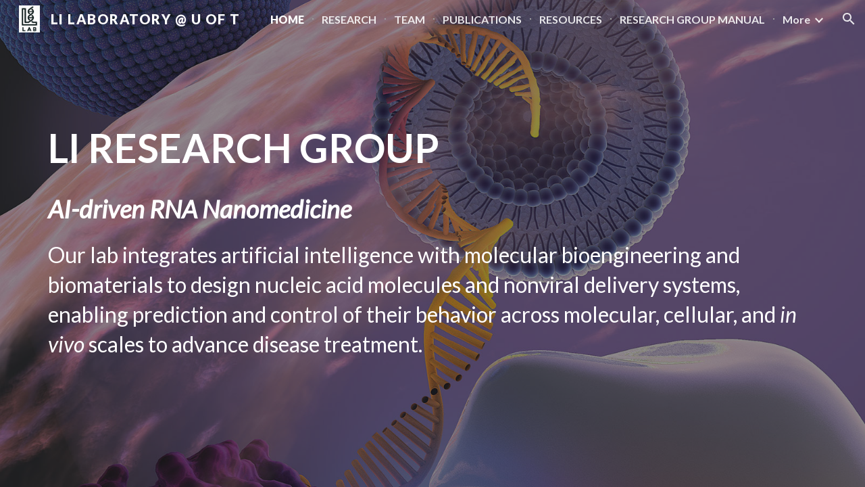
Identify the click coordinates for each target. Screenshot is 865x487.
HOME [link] (287, 19)
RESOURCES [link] (570, 19)
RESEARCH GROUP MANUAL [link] (692, 19)
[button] (849, 19)
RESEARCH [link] (349, 19)
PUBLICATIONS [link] (482, 19)
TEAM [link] (409, 19)
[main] (432, 243)
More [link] (796, 19)
